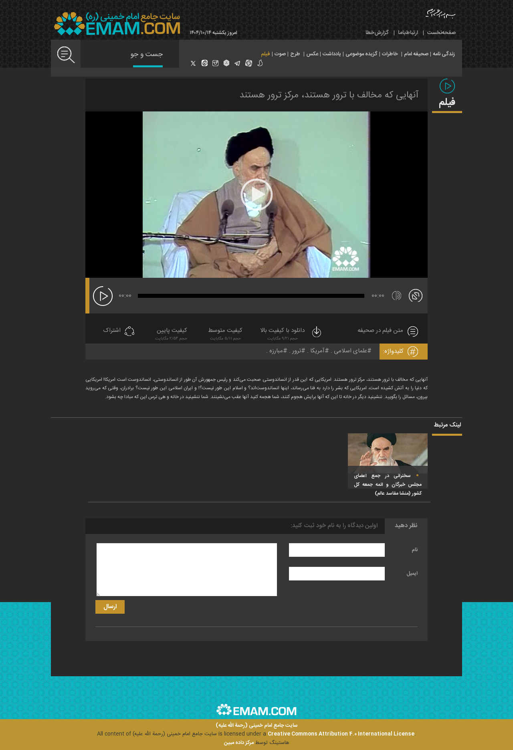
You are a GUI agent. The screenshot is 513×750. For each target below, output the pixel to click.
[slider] (251, 296)
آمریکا (317, 351)
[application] (256, 194)
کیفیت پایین (171, 335)
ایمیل (412, 573)
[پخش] (103, 296)
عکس (312, 54)
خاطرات (390, 54)
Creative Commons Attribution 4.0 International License (341, 734)
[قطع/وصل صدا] (396, 295)
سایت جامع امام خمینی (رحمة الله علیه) (257, 726)
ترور (296, 351)
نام (415, 550)
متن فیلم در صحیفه (380, 331)
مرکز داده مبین (239, 742)
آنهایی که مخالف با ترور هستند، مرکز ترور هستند (328, 95)
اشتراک (112, 331)
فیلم (265, 54)
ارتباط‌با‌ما (408, 32)
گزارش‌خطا (377, 32)
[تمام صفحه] (415, 295)
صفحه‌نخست (441, 32)
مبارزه (276, 351)
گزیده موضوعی (361, 54)
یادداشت (332, 54)
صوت (280, 54)
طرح (295, 54)
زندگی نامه (444, 54)
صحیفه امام (416, 54)
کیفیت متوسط (225, 335)
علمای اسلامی (350, 351)
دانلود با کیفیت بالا (291, 335)
